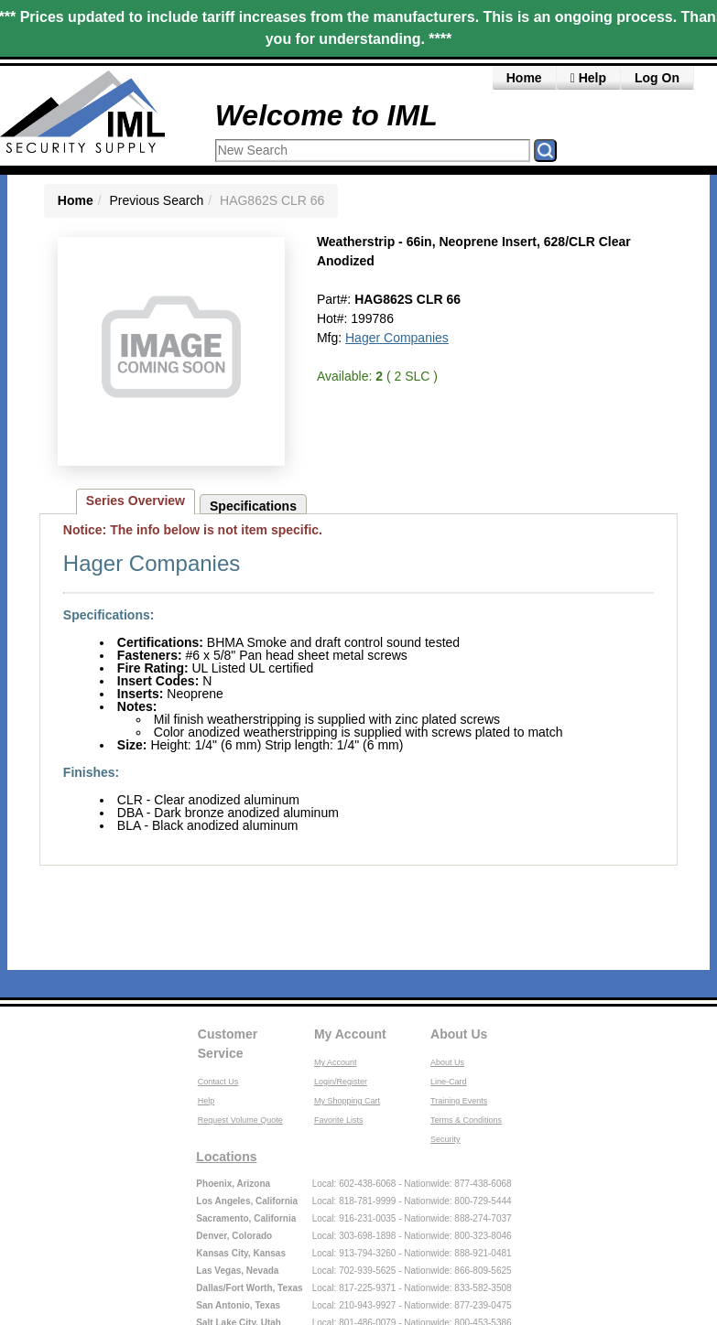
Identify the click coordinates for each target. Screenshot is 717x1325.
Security (445, 1139)
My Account (350, 1034)
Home (524, 77)
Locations (226, 1156)
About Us (458, 1034)
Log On (657, 77)
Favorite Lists (339, 1120)
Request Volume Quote (240, 1120)
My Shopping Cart (347, 1100)
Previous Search (157, 200)
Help (588, 77)
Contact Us (218, 1081)
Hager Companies (397, 337)
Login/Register (340, 1081)
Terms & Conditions (466, 1120)
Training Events (458, 1100)
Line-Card (448, 1081)
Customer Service (227, 1044)
